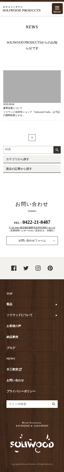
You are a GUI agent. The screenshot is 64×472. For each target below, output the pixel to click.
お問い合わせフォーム (32, 240)
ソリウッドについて (19, 315)
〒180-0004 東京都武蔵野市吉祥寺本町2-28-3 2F (32, 227)
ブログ (10, 348)
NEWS (10, 358)
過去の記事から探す (19, 168)
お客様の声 (13, 326)
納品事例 (12, 337)
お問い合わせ (15, 380)
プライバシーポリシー (20, 391)
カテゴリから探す (17, 159)
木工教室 (14, 369)
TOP (9, 293)
